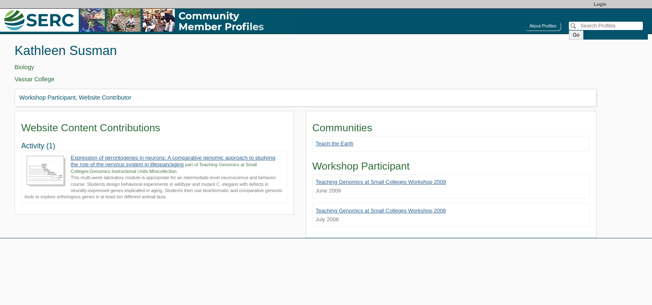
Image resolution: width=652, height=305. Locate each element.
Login (600, 4)
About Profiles (542, 26)
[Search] (606, 26)
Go (576, 35)
